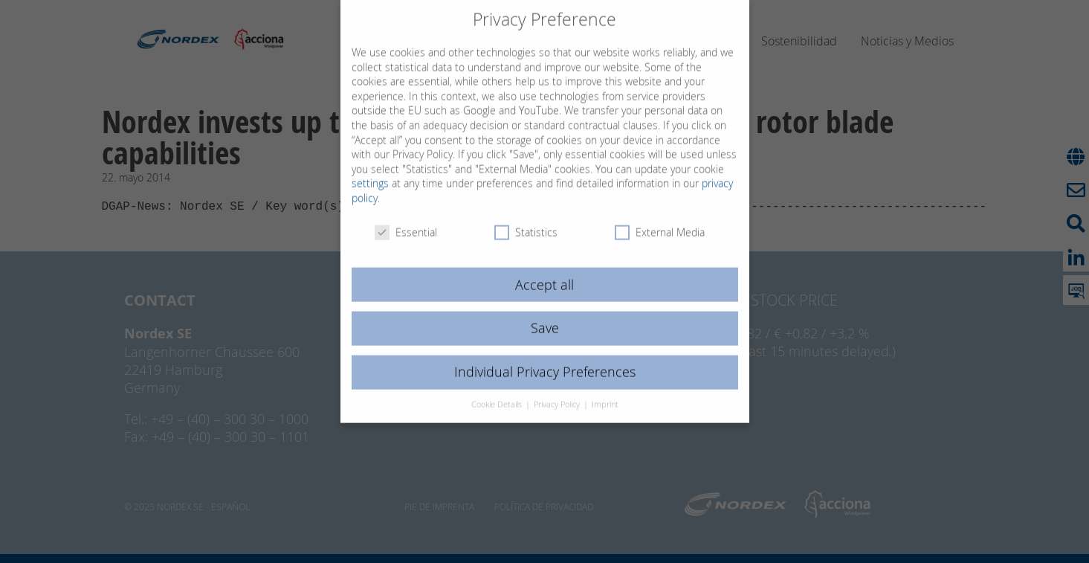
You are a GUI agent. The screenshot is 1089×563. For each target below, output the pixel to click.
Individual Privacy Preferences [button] (545, 356)
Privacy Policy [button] (558, 389)
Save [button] (545, 312)
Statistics (526, 216)
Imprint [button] (605, 389)
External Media (660, 216)
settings (370, 168)
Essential (406, 216)
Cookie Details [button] (497, 389)
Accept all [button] (544, 268)
